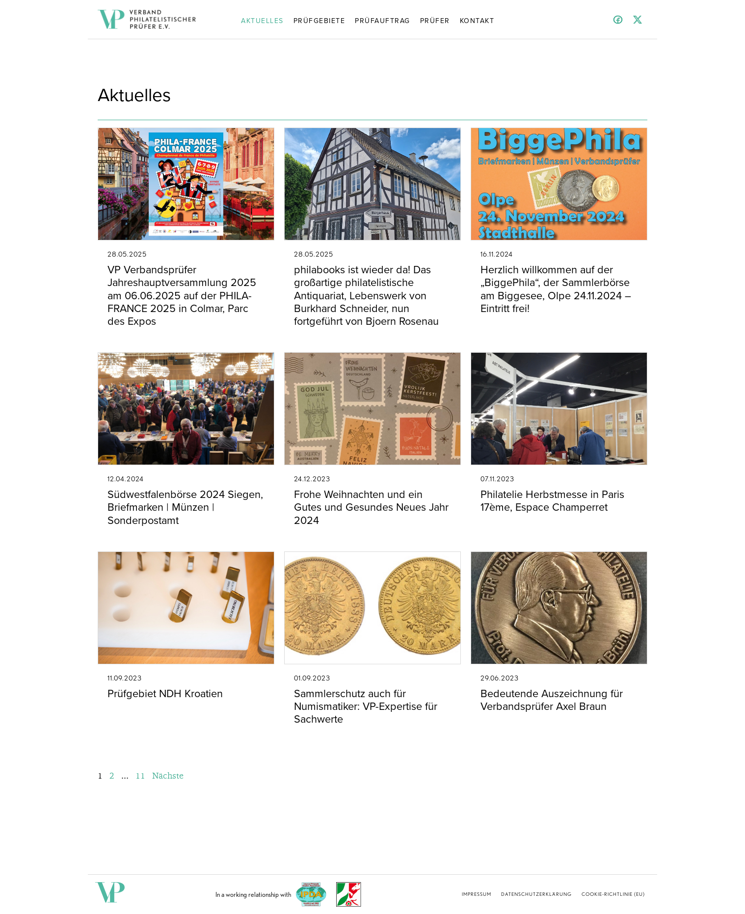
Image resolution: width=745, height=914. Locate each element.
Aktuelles (262, 20)
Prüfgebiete (319, 20)
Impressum (476, 894)
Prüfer (435, 20)
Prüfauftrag (382, 20)
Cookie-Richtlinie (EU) (613, 894)
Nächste (168, 775)
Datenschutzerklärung (536, 894)
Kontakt (477, 20)
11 (140, 775)
